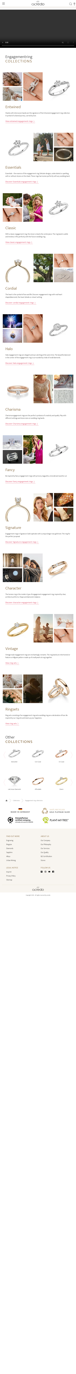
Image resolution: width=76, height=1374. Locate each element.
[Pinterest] (42, 871)
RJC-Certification (46, 856)
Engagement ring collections (34, 800)
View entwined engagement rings (19, 121)
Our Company (45, 840)
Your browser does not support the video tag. (38, 29)
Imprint (8, 871)
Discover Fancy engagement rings (20, 481)
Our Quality (45, 852)
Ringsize (9, 844)
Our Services (45, 848)
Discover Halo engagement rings (19, 363)
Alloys (8, 856)
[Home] (38, 3)
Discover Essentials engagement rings (21, 181)
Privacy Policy (11, 875)
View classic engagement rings (18, 242)
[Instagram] (46, 871)
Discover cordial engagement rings (20, 302)
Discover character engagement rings (21, 602)
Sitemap (9, 879)
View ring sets (11, 663)
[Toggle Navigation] (3, 3)
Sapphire (9, 852)
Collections (16, 800)
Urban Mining (11, 860)
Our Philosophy (46, 844)
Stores (43, 860)
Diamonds (9, 848)
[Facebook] (53, 871)
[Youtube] (50, 871)
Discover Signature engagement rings (21, 542)
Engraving (9, 840)
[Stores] (74, 4)
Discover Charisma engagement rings (21, 423)
